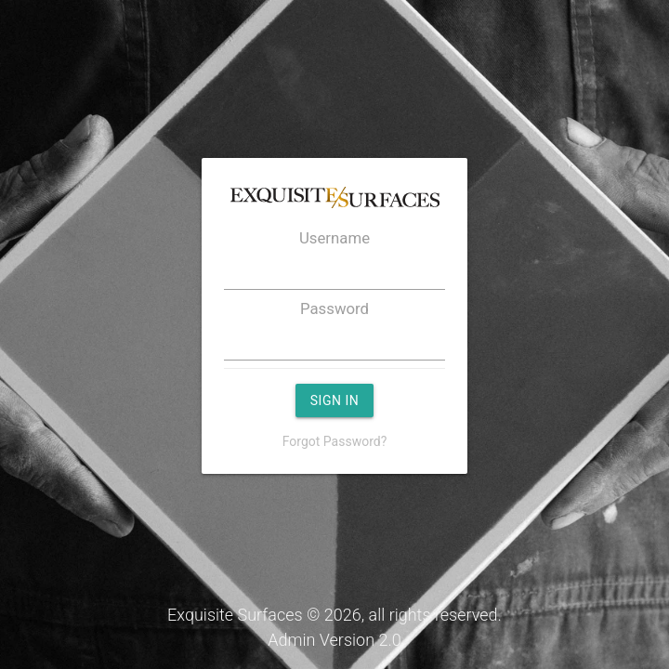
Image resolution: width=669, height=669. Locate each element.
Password (334, 308)
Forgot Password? (334, 441)
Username (334, 238)
